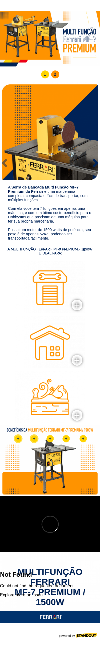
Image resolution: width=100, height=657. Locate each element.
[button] (45, 74)
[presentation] (4, 163)
